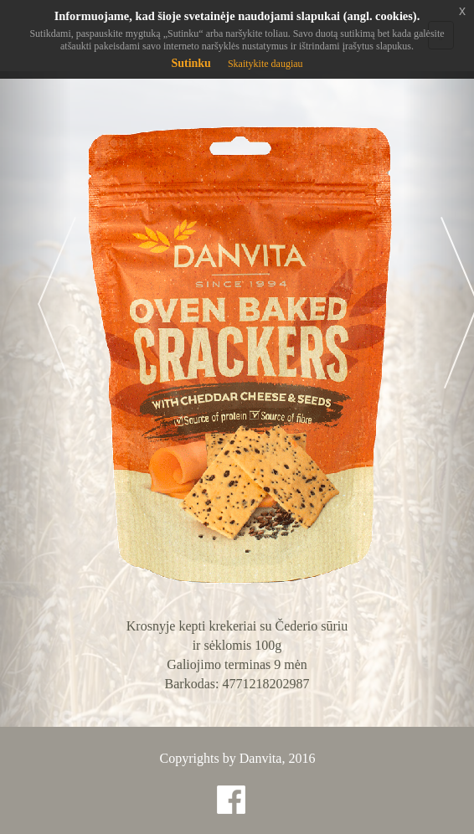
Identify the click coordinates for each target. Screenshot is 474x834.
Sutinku (190, 63)
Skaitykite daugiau (265, 64)
